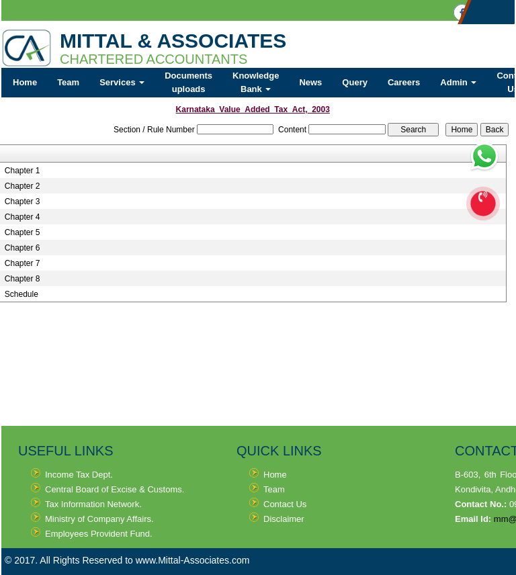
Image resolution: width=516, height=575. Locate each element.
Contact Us (284, 504)
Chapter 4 (22, 217)
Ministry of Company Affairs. (99, 519)
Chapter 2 (22, 186)
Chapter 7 (22, 263)
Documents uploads (188, 82)
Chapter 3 (22, 201)
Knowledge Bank (255, 82)
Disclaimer (283, 519)
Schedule (21, 294)
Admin (458, 82)
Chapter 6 (22, 248)
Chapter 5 (22, 232)
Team (68, 82)
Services (121, 82)
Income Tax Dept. (79, 475)
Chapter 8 (22, 278)
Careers (404, 82)
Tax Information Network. (93, 504)
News (310, 82)
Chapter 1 (22, 170)
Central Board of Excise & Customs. (114, 489)
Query (355, 82)
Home (25, 82)
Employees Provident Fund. (99, 534)
